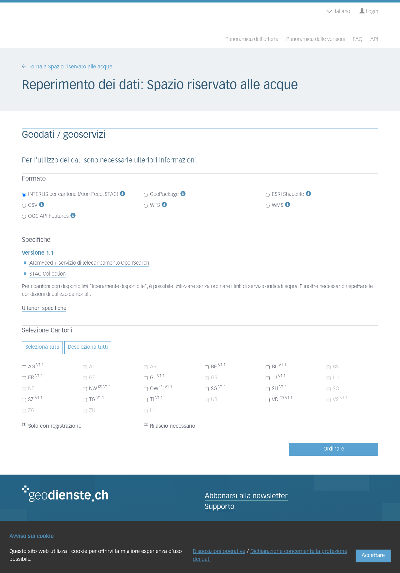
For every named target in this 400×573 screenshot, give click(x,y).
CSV (30, 205)
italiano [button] (338, 11)
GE (89, 378)
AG (33, 366)
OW (158, 388)
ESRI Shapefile (285, 194)
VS (337, 399)
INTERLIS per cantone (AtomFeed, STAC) (70, 194)
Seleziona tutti (42, 347)
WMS (274, 205)
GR (211, 378)
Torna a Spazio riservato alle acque (70, 67)
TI (153, 399)
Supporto (219, 507)
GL (154, 377)
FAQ (357, 39)
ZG (28, 410)
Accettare (373, 555)
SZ (32, 399)
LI (149, 410)
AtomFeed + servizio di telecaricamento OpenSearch (89, 263)
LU (333, 378)
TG (93, 399)
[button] (122, 194)
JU (276, 377)
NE (28, 388)
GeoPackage (161, 194)
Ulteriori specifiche (44, 308)
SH (276, 388)
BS (333, 367)
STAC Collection (47, 274)
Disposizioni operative (219, 551)
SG (215, 388)
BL (276, 366)
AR (150, 367)
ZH (89, 410)
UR (211, 399)
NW (97, 388)
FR (32, 377)
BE (215, 366)
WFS (152, 205)
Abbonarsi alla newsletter (246, 496)
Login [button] (368, 11)
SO (333, 388)
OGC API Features (45, 216)
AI (88, 367)
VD (279, 399)
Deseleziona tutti (88, 347)
